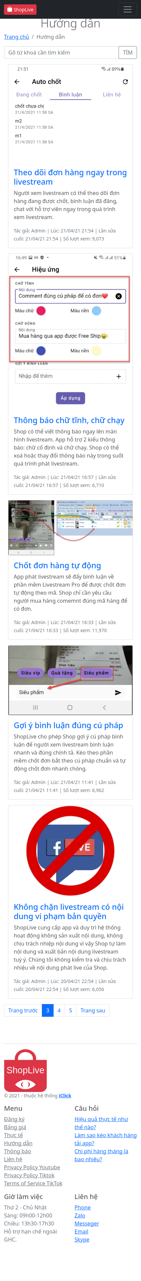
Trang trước (23, 1010)
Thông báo (17, 1151)
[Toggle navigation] (127, 9)
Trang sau (92, 1010)
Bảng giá (15, 1127)
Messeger (87, 1223)
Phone (83, 1207)
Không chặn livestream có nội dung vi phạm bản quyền (69, 911)
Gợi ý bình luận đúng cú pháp (68, 725)
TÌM (128, 52)
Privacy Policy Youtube (32, 1167)
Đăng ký (14, 1119)
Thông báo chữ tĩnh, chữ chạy (69, 420)
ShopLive (20, 9)
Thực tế (13, 1135)
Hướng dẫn (18, 1143)
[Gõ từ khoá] (61, 52)
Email (81, 1231)
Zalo (80, 1215)
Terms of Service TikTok (33, 1183)
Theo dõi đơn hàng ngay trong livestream (70, 177)
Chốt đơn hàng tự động (57, 565)
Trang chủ (16, 36)
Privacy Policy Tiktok (29, 1175)
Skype (82, 1239)
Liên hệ (13, 1159)
